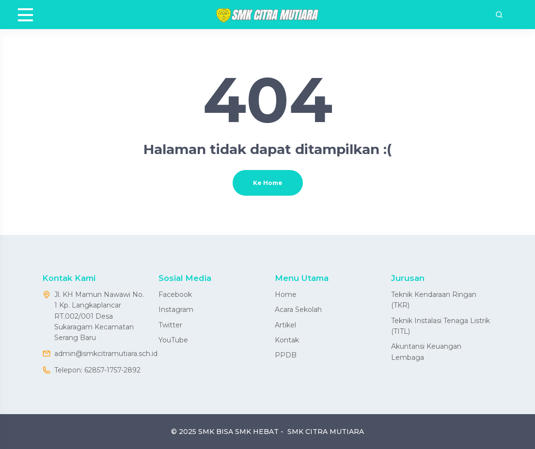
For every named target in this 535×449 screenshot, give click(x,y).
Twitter (170, 325)
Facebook (175, 294)
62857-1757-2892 (112, 370)
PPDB (286, 355)
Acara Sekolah (298, 309)
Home (286, 294)
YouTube (173, 340)
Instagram (175, 309)
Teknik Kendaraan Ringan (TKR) (433, 300)
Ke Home (268, 182)
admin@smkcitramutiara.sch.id (105, 353)
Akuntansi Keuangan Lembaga (426, 351)
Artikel (285, 325)
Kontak (287, 340)
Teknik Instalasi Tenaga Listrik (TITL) (440, 326)
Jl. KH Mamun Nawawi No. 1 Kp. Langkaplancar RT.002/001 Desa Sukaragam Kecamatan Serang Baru (99, 316)
